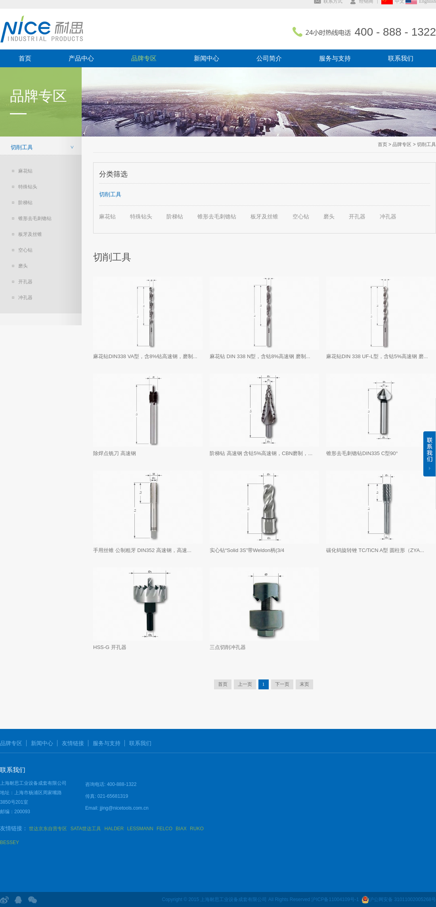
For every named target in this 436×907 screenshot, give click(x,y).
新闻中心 (206, 58)
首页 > (384, 144)
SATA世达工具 (86, 828)
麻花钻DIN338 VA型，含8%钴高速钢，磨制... (145, 356)
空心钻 (25, 250)
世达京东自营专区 (48, 828)
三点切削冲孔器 (228, 647)
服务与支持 (335, 58)
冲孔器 (25, 297)
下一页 (282, 684)
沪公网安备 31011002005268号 (398, 899)
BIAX (181, 828)
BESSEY (9, 842)
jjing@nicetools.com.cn (124, 808)
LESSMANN (140, 828)
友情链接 (73, 743)
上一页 (245, 684)
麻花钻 (25, 171)
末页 (304, 684)
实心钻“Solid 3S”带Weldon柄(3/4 (247, 550)
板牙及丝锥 (30, 234)
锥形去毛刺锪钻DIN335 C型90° (362, 453)
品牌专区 (144, 58)
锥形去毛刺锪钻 (35, 218)
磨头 (23, 266)
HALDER (114, 828)
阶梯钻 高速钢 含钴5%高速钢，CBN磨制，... (261, 453)
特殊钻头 (27, 187)
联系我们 (400, 58)
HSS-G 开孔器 (109, 647)
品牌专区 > (403, 144)
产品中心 (81, 58)
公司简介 (269, 58)
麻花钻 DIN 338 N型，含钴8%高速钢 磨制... (260, 356)
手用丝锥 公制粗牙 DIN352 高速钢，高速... (142, 550)
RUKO (197, 828)
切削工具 (22, 147)
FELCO (164, 828)
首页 (25, 58)
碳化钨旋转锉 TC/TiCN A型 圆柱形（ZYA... (375, 550)
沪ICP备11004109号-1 (335, 899)
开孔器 (25, 282)
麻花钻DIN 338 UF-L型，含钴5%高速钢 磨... (377, 356)
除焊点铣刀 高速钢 (114, 453)
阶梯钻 (25, 202)
